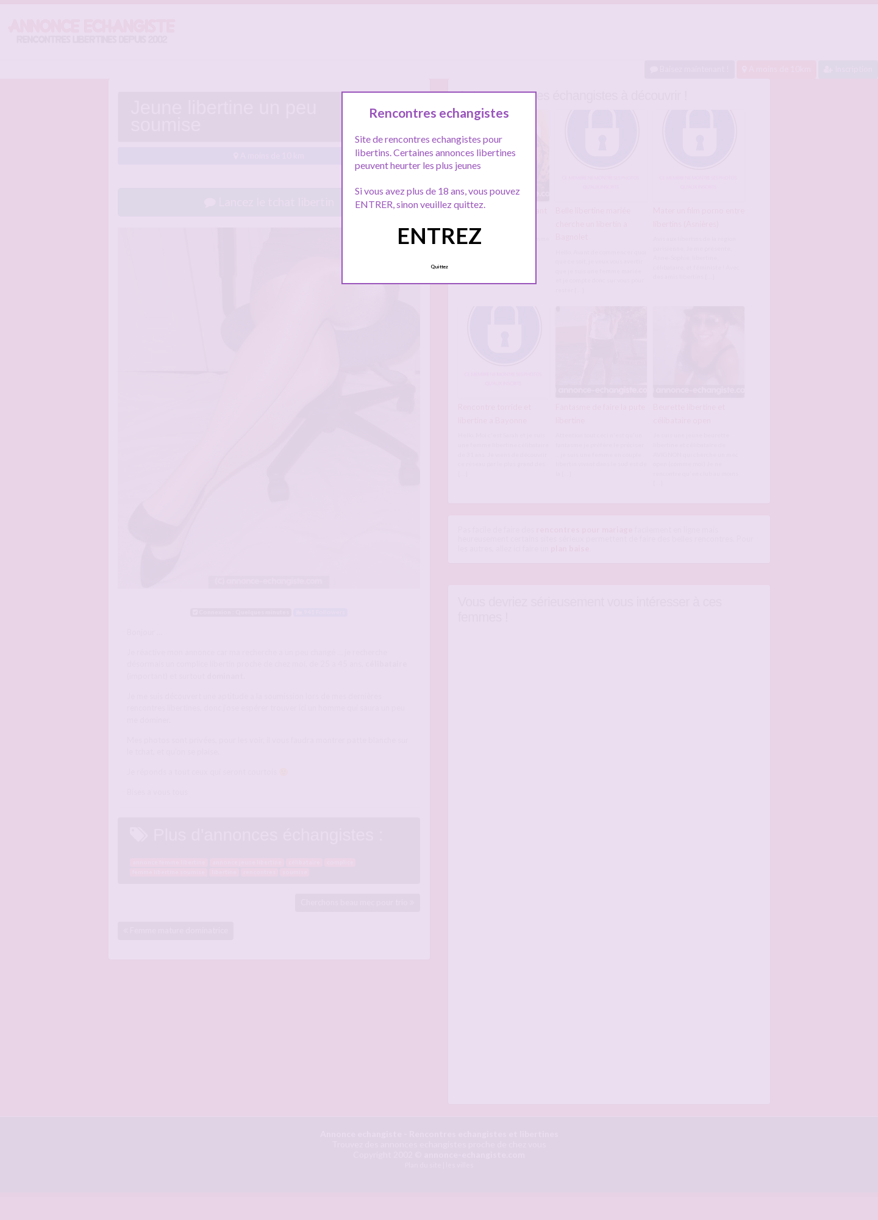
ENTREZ (439, 235)
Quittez (439, 267)
